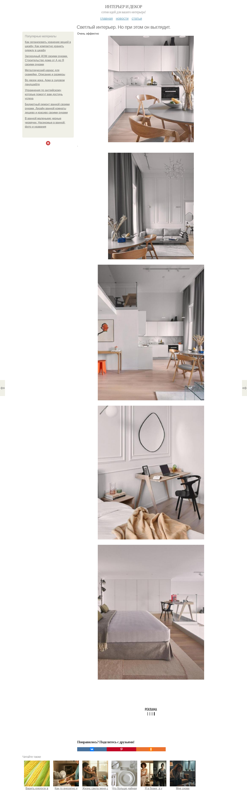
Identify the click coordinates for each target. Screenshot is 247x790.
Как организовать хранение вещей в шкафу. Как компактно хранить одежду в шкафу (48, 46)
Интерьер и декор (123, 6)
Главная (106, 18)
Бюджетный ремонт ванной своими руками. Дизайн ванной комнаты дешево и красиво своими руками (47, 108)
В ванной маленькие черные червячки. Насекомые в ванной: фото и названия (45, 122)
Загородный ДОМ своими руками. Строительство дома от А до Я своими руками (46, 60)
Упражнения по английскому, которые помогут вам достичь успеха (44, 94)
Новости (122, 18)
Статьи (137, 18)
